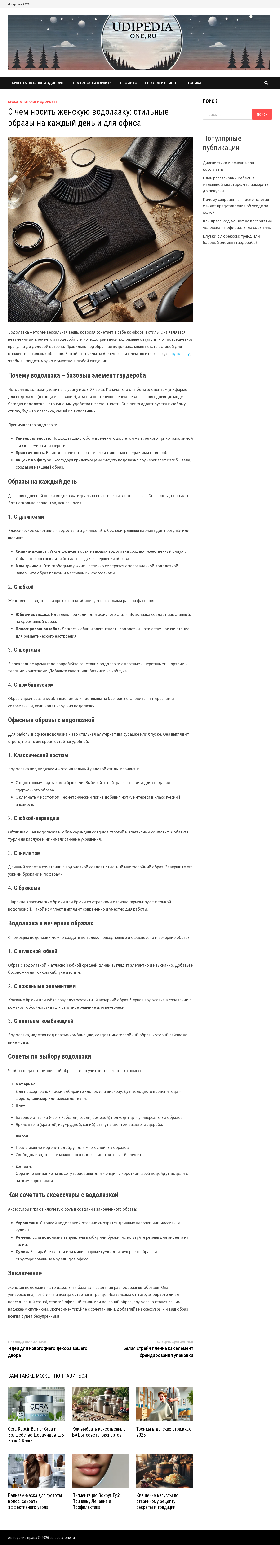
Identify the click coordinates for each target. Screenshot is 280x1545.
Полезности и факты (93, 82)
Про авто (128, 82)
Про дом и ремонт (161, 82)
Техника (193, 82)
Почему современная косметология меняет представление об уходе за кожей (236, 206)
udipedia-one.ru (62, 1537)
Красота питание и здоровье (38, 82)
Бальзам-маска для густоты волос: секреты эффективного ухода (35, 1501)
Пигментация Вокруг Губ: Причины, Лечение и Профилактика (96, 1501)
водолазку (179, 353)
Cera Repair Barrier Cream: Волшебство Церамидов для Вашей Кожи (36, 1435)
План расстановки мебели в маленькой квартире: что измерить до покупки (235, 184)
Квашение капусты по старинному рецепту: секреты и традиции (157, 1501)
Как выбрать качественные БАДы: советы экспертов (99, 1432)
